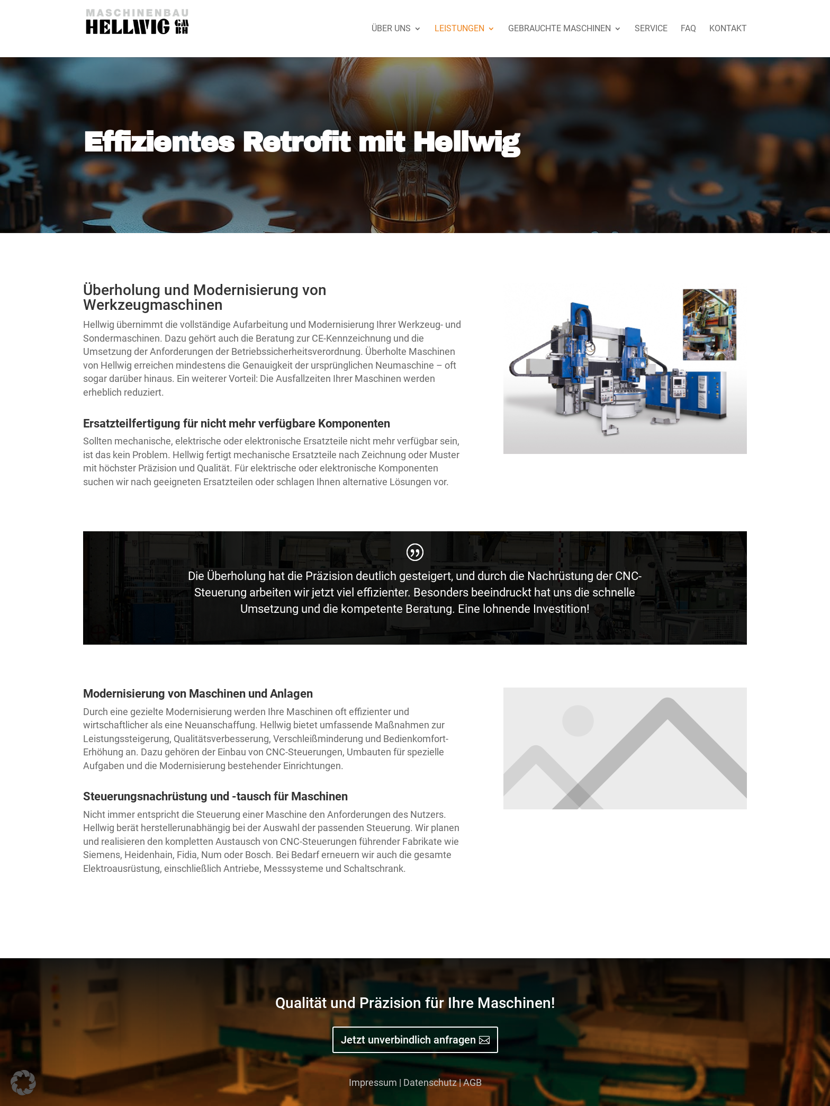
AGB (472, 1082)
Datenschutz (430, 1082)
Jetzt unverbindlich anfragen (408, 1039)
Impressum (373, 1082)
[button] (23, 1082)
